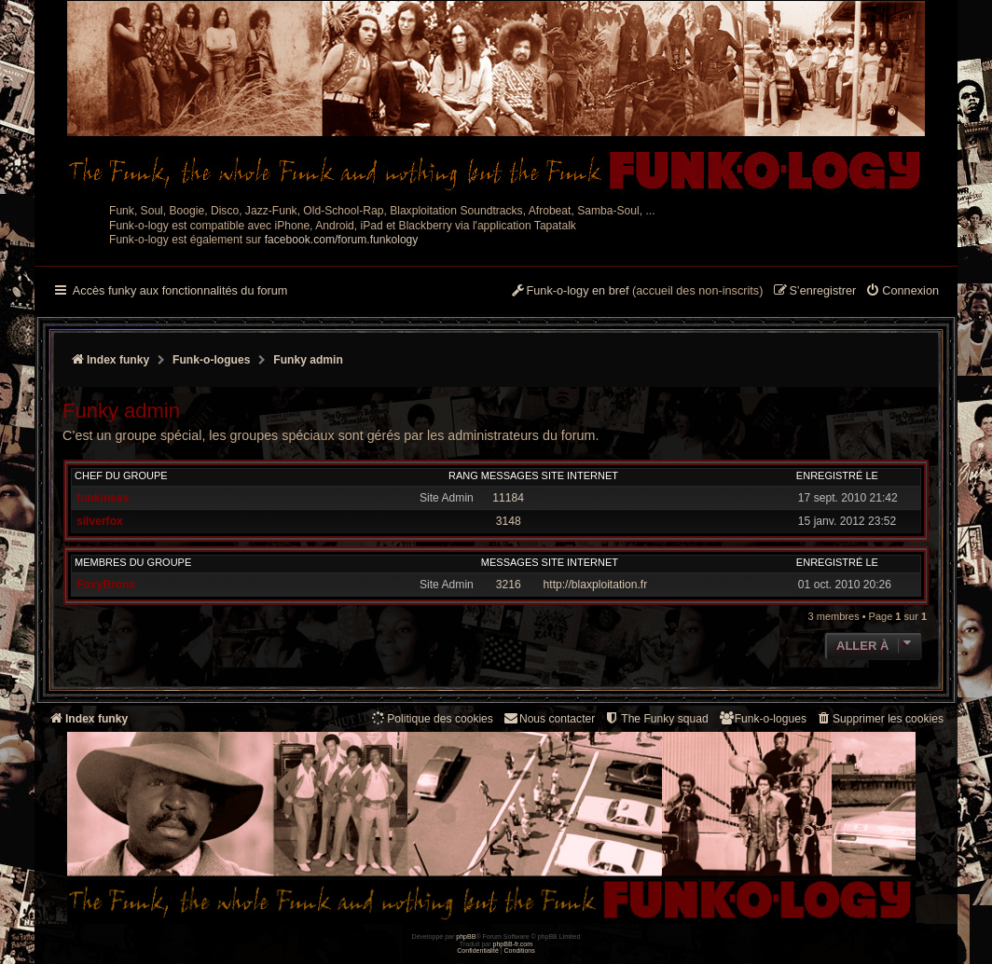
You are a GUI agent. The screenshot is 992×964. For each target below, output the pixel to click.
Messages (510, 475)
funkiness (102, 497)
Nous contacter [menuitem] (549, 718)
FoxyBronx (105, 584)
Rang (463, 475)
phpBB (465, 936)
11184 (508, 497)
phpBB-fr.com (513, 944)
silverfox (99, 521)
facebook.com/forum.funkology (342, 239)
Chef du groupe (121, 475)
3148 (508, 521)
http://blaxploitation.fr (596, 584)
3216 (508, 584)
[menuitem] (902, 292)
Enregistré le (837, 475)
